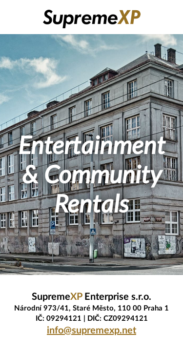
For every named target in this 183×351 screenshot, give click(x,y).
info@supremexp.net (91, 330)
